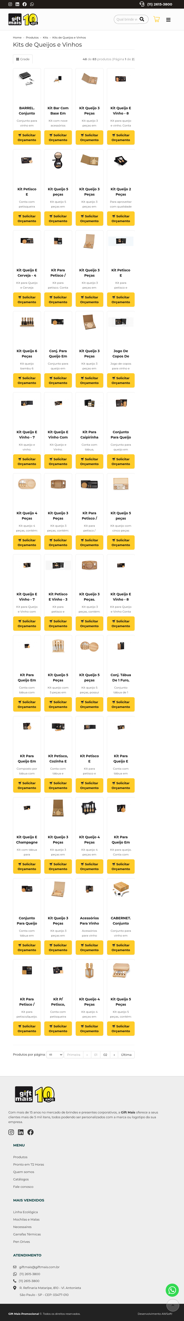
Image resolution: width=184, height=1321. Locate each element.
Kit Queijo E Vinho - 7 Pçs (27, 437)
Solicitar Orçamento (27, 137)
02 (105, 1055)
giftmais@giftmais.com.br (39, 1267)
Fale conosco (23, 1187)
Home (17, 37)
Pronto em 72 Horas (28, 1164)
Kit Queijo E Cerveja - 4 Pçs (27, 275)
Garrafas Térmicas (27, 1234)
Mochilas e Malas (26, 1219)
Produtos (32, 37)
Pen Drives (21, 1242)
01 (95, 1055)
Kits (45, 37)
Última (126, 1055)
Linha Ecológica (25, 1212)
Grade (22, 59)
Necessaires (22, 1227)
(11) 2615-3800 (159, 4)
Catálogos (21, 1179)
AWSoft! (167, 1314)
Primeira (73, 1055)
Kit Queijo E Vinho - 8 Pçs (120, 113)
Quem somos (23, 1172)
